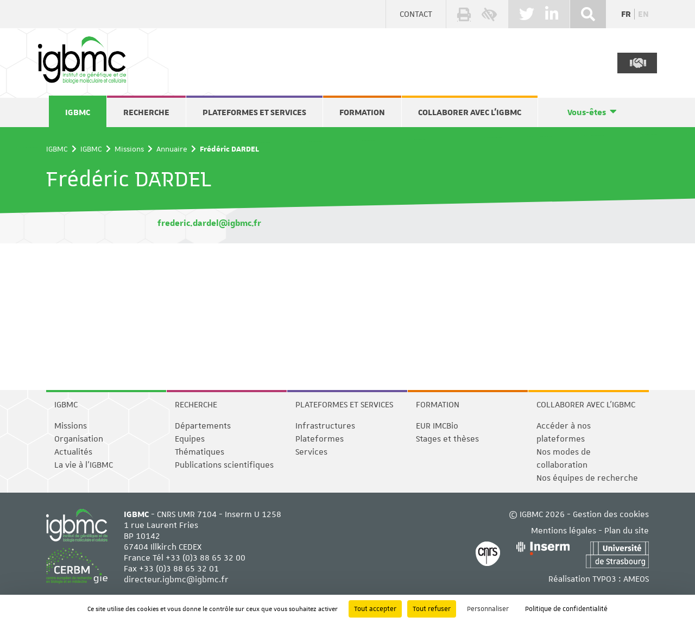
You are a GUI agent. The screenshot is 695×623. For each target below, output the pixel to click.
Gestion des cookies (611, 514)
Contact (416, 14)
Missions (129, 149)
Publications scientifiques (224, 465)
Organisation (78, 438)
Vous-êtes (586, 112)
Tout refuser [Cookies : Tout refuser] (432, 609)
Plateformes (319, 438)
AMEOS (636, 579)
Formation (362, 112)
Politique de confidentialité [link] (566, 609)
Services (311, 451)
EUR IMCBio (437, 425)
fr (626, 14)
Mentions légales (563, 530)
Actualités (73, 451)
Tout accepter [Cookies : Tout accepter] (375, 609)
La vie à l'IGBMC (83, 465)
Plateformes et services (254, 112)
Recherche (146, 112)
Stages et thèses (447, 438)
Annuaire (171, 149)
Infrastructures (325, 425)
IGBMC (77, 112)
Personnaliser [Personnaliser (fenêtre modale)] (488, 609)
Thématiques (199, 451)
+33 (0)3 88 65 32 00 (205, 557)
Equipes (190, 438)
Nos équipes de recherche (587, 478)
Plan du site (626, 530)
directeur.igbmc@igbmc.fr (176, 579)
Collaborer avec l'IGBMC (469, 112)
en (643, 14)
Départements (203, 425)
